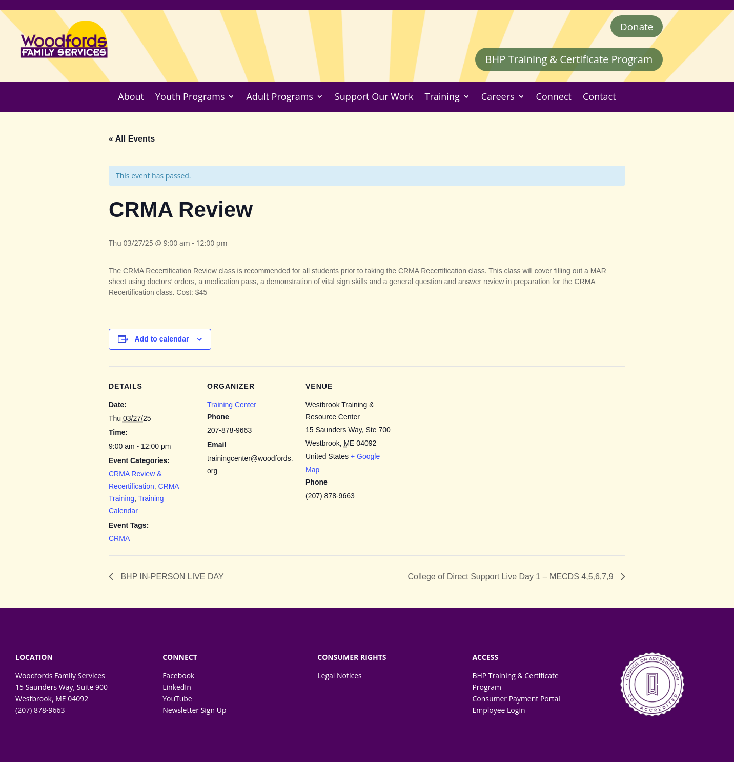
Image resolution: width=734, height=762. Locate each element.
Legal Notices (339, 677)
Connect (554, 98)
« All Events (132, 139)
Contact (599, 98)
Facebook (178, 677)
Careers (498, 98)
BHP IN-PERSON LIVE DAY (171, 578)
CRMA (119, 540)
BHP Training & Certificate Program (569, 61)
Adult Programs (279, 98)
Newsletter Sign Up (194, 711)
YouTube (177, 700)
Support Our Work (374, 98)
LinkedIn (176, 688)
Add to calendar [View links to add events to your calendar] (162, 340)
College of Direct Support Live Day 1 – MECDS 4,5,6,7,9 (511, 578)
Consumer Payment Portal (516, 700)
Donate (635, 27)
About (131, 98)
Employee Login (498, 711)
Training (442, 98)
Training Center (231, 406)
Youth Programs (190, 98)
